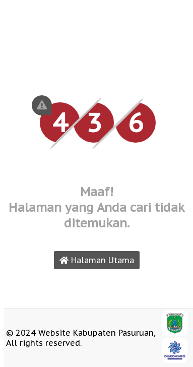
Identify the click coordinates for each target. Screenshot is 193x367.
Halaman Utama (96, 260)
